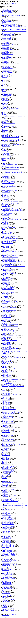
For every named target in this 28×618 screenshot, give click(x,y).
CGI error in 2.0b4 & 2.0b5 (6, 223)
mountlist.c (4, 228)
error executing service (5, 276)
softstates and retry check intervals (7, 64)
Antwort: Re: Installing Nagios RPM (7, 49)
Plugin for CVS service (5, 179)
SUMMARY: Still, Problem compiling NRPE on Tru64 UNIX (11, 444)
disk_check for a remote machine (7, 12)
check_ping (4, 22)
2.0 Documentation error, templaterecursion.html (9, 560)
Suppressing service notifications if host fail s (9, 264)
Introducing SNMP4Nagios (6, 565)
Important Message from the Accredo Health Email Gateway (11, 15)
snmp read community (5, 596)
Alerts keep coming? (5, 191)
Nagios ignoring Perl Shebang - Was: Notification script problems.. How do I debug (14, 503)
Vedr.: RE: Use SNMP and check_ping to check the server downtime (12, 172)
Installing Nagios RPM (5, 42)
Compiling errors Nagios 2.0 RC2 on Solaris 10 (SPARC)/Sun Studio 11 (13, 386)
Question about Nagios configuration (7, 471)
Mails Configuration (5, 445)
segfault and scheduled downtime (7, 265)
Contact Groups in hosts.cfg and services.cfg (8, 236)
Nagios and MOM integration (6, 318)
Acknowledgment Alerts (6, 353)
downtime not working (5, 127)
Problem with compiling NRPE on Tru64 (8, 154)
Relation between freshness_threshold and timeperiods (10, 385)
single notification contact (6, 393)
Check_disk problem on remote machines (8, 123)
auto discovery (4, 235)
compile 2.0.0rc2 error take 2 (6, 313)
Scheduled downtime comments (7, 416)
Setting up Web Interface (6, 192)
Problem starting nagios (5, 244)
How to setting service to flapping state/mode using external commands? (13, 116)
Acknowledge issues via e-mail (7, 580)
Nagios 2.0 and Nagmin (5, 237)
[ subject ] (13, 3)
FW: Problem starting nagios (6, 254)
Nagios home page (5, 491)
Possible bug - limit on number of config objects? (9, 387)
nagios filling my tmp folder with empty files (9, 554)
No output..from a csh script (6, 530)
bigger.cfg (3, 80)
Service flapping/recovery (6, 529)
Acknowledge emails (5, 218)
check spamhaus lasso (5, 100)
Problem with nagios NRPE (6, 175)
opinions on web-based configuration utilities (9, 24)
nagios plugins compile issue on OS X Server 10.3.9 (10, 335)
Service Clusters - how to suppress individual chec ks (10, 238)
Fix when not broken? (5, 59)
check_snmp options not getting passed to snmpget (9, 340)
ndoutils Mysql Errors (5, 293)
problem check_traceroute (6, 153)
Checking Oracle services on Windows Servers (9, 304)
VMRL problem (4, 425)
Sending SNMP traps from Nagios (7, 94)
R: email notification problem (6, 516)
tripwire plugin (4, 89)
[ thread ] (10, 3)
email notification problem (6, 513)
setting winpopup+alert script (6, 270)
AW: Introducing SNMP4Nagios (7, 574)
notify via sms (4, 109)
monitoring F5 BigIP (5, 75)
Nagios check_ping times (6, 151)
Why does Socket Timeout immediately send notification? (10, 108)
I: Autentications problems (6, 388)
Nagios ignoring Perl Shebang (6, 511)
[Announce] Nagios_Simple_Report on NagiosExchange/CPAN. (11, 357)
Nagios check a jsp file (5, 280)
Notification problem (5, 61)
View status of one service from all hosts (8, 183)
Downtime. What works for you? (7, 156)
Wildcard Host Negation (6, 205)
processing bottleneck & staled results (7, 421)
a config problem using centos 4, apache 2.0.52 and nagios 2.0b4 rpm (12, 209)
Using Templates (4, 366)
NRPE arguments (4, 600)
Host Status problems (5, 418)
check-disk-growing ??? (5, 215)
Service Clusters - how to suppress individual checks (10, 227)
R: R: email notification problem (7, 518)
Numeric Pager (4, 220)
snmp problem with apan (6, 245)
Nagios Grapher (4, 481)
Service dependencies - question (7, 577)
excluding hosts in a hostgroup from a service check (10, 548)
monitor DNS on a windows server (7, 241)
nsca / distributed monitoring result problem (8, 248)
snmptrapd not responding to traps (7, 527)
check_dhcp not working (6, 415)
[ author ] (16, 3)
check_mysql (4, 91)
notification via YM (5, 122)
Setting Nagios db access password (7, 230)
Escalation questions (5, 135)
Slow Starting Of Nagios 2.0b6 (6, 66)
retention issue (4, 321)
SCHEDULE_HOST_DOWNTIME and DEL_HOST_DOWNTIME (12, 261)
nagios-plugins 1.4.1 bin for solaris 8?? (8, 573)
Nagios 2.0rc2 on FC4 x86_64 (6, 337)
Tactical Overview (5, 438)
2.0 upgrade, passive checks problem (7, 32)
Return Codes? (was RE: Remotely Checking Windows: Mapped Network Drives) (14, 26)
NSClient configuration (5, 447)
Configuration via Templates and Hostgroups (9, 166)
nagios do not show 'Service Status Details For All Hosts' (10, 144)
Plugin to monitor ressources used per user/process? (10, 479)
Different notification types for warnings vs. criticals (10, 324)
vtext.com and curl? (5, 370)
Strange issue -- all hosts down (6, 19)
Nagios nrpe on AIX (5, 485)
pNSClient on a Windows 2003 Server (8, 567)
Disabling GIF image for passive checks (8, 287)
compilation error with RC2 (6, 311)
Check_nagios (4, 14)
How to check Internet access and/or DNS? (8, 427)
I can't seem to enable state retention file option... (9, 273)
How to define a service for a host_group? (8, 519)
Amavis (3, 229)
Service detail (4, 453)
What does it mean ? (5, 97)
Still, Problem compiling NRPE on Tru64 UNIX (9, 384)
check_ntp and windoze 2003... (6, 346)
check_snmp (4, 389)
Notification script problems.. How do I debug (9, 487)
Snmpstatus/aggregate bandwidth (7, 420)
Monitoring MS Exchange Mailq (7, 267)
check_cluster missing (5, 392)
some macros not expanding (6, 509)
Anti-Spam (4, 568)
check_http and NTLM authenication (7, 182)
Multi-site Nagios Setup (5, 604)
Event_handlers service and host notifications (9, 360)
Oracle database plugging (6, 475)
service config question (5, 426)
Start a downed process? (5, 457)
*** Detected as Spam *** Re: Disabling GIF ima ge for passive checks (12, 294)
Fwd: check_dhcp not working (6, 424)
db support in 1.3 (4, 452)
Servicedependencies (5, 274)
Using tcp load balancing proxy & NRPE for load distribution (11, 240)
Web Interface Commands (6, 398)
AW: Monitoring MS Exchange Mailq (7, 302)
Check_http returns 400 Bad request (7, 359)
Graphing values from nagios (6, 533)
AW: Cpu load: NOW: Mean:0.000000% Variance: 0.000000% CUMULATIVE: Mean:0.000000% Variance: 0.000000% (14, 526)
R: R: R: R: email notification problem (8, 524)
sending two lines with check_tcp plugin (8, 413)
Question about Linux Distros (6, 216)
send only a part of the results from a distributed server (10, 301)
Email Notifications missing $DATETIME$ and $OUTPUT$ (11, 412)
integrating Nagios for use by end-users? (8, 63)
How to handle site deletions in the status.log (9, 409)
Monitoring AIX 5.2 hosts (6, 17)
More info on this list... (5, 4)
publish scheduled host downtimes (7, 213)
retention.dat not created (5, 145)
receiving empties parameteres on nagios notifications (10, 251)
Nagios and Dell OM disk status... (7, 446)
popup (3, 594)
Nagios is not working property (7, 374)
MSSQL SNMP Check (5, 277)
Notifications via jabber (5, 329)
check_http (4, 174)
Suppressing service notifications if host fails (9, 258)
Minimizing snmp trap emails (6, 279)
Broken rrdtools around (5, 549)
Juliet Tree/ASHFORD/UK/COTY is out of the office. (10, 383)
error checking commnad (6, 146)
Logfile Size (4, 591)
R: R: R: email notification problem (7, 522)
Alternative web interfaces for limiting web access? (9, 164)
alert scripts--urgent (5, 268)
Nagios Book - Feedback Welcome (7, 440)
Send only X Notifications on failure (7, 9)
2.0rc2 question (4, 147)
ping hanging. (4, 107)
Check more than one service (6, 339)
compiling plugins (5, 363)
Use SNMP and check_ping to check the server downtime (10, 167)
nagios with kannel (5, 557)
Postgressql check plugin (6, 455)
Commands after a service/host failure (7, 82)
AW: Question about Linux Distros (7, 214)
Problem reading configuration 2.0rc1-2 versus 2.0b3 (10, 201)
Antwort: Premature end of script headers (8, 34)
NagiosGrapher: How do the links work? (8, 465)
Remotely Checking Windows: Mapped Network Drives (10, 25)
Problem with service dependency (7, 362)
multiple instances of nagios (6, 282)
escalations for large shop (6, 157)
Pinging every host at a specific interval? (8, 544)
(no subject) (4, 334)
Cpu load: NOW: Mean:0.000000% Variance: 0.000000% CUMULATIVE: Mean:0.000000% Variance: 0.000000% (13, 489)
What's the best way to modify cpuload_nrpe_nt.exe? (10, 501)
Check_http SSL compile (6, 323)
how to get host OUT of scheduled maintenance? (9, 181)
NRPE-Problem (4, 473)
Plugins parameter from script (6, 275)
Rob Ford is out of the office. (6, 484)
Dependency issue (5, 99)
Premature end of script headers (7, 33)
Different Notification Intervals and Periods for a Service (10, 207)
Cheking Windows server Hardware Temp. (8, 419)
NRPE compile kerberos (6, 361)
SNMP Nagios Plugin (5, 299)
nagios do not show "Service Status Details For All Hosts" (10, 128)
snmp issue (4, 160)
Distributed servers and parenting (7, 550)
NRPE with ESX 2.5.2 (5, 570)
